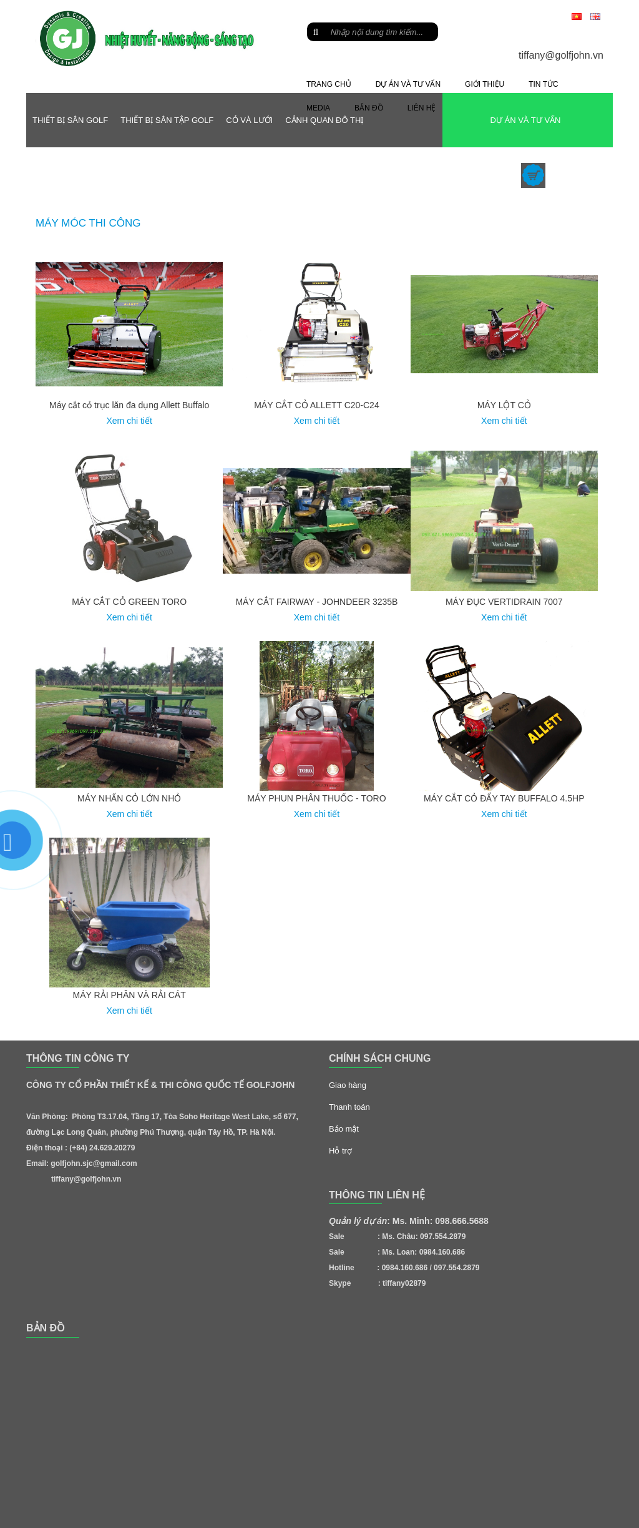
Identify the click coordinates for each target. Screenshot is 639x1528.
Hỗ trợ (340, 1150)
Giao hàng (347, 1085)
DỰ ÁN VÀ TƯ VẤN (525, 120)
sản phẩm (573, 174)
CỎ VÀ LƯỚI (249, 120)
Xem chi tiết (129, 421)
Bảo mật (344, 1129)
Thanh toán (349, 1107)
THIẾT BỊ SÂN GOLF (70, 120)
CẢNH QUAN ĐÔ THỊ (324, 120)
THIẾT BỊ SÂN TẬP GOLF (166, 120)
